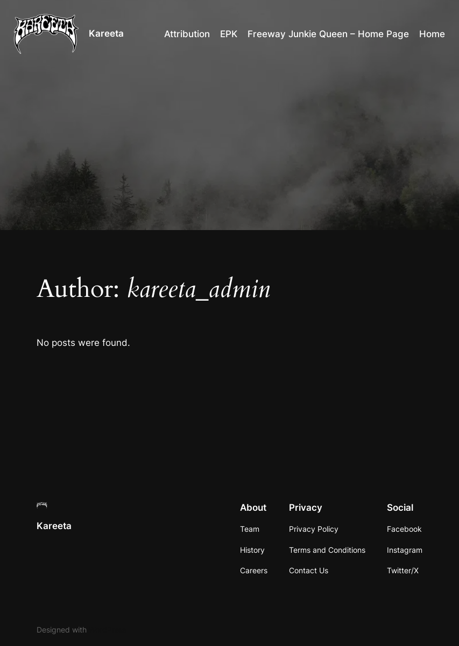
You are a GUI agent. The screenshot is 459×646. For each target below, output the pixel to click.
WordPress (107, 629)
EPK (228, 34)
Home (432, 34)
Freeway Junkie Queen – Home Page (328, 34)
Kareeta (106, 33)
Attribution (187, 34)
